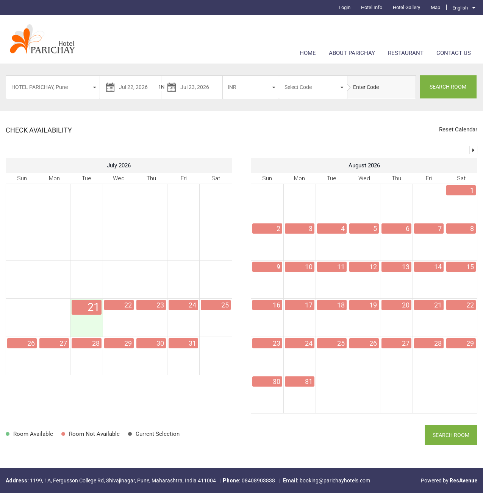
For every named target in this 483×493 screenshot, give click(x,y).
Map (435, 7)
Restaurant (406, 53)
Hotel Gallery (406, 7)
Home (308, 53)
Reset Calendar (458, 129)
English (460, 8)
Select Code (298, 87)
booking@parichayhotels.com (335, 480)
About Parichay (352, 53)
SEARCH (448, 87)
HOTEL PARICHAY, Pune (39, 87)
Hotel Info (371, 7)
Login (344, 7)
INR (232, 87)
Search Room (451, 435)
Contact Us (453, 53)
